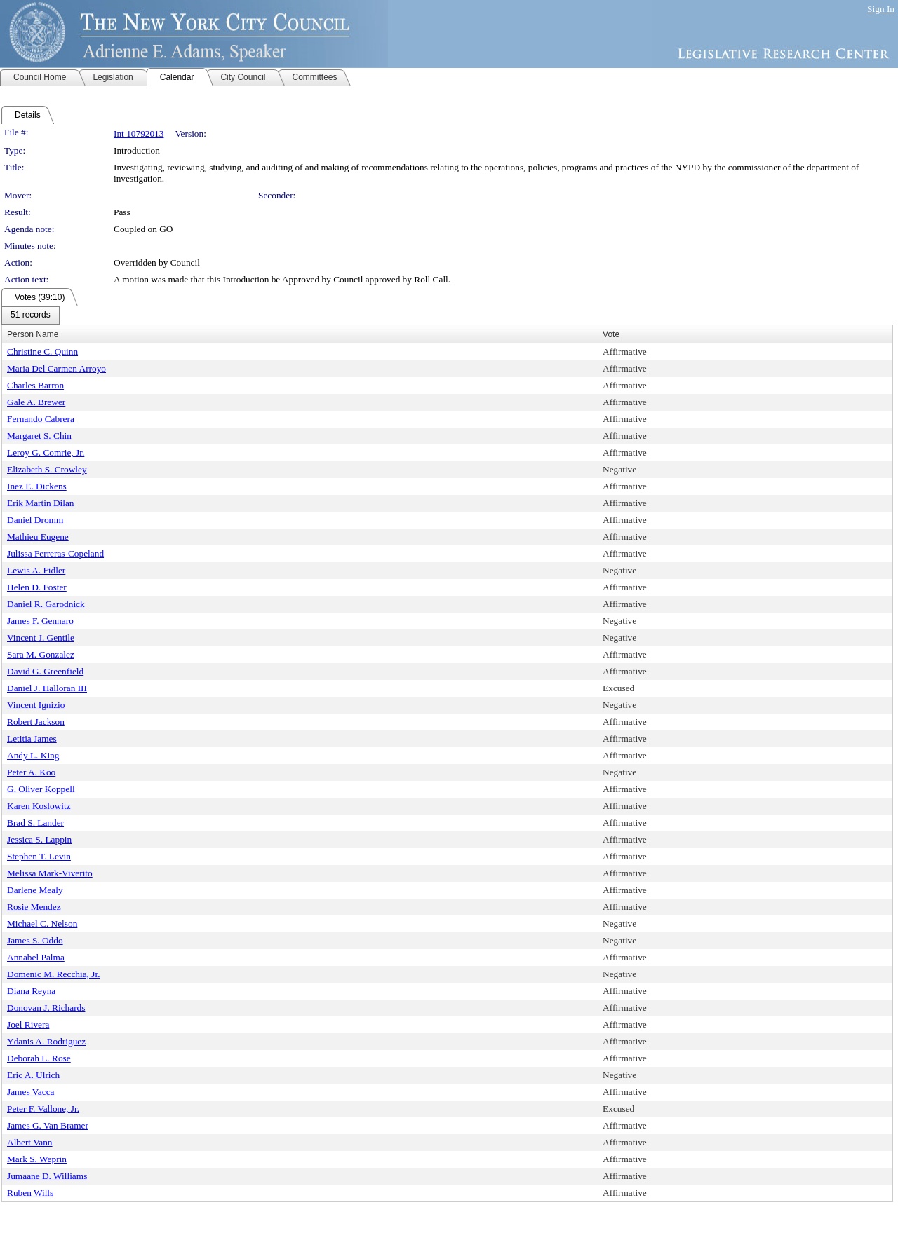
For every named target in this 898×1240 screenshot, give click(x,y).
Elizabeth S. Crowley (47, 469)
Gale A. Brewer (36, 402)
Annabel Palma (36, 957)
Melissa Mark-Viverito (50, 873)
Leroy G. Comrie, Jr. (45, 452)
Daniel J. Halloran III (47, 688)
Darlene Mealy (35, 890)
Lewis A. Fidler (36, 570)
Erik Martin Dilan (40, 503)
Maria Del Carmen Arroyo (56, 368)
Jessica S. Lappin (39, 839)
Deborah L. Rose (39, 1058)
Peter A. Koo (31, 772)
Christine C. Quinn (42, 351)
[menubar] (30, 315)
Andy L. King (33, 755)
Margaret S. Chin (39, 435)
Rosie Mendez (34, 906)
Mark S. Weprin (37, 1159)
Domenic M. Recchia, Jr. (53, 974)
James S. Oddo (35, 940)
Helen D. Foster (37, 587)
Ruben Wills (30, 1192)
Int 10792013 (138, 133)
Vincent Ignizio (36, 705)
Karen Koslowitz (39, 805)
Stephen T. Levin (39, 856)
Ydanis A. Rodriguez (46, 1041)
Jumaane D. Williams (47, 1176)
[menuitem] (30, 315)
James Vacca (30, 1091)
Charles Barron (35, 385)
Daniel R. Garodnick (46, 604)
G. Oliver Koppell (41, 789)
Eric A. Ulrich (33, 1075)
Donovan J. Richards (46, 1007)
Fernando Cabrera (40, 419)
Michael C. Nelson (42, 923)
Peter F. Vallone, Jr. (43, 1108)
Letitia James (32, 738)
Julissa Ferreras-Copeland (55, 553)
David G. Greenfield (45, 671)
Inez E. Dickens (37, 486)
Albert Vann (30, 1142)
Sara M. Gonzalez (40, 654)
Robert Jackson (36, 721)
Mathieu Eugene (38, 536)
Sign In (880, 9)
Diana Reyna (31, 991)
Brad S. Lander (35, 822)
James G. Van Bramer (47, 1125)
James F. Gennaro (40, 620)
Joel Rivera (28, 1024)
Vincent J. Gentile (40, 637)
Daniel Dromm (35, 520)
